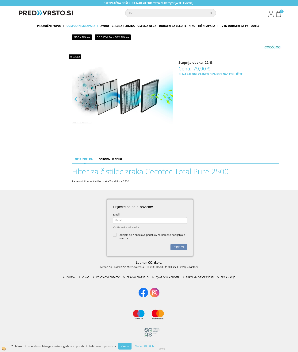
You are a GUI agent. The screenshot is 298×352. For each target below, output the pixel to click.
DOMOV (71, 277)
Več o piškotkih (144, 346)
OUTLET (256, 26)
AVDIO (104, 26)
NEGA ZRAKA (82, 37)
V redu (125, 346)
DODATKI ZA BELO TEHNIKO (177, 26)
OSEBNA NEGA (146, 26)
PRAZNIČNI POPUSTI (50, 26)
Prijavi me (179, 246)
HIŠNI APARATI (207, 26)
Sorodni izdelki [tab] (110, 159)
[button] (168, 99)
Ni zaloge (75, 56)
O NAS (85, 277)
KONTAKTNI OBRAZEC (108, 277)
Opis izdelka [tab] (84, 159)
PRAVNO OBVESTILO (137, 277)
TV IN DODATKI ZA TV (234, 26)
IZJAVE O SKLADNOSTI (167, 277)
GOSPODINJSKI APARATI (82, 26)
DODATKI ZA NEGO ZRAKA (113, 37)
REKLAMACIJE (228, 277)
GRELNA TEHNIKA (123, 26)
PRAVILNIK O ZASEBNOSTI (200, 277)
